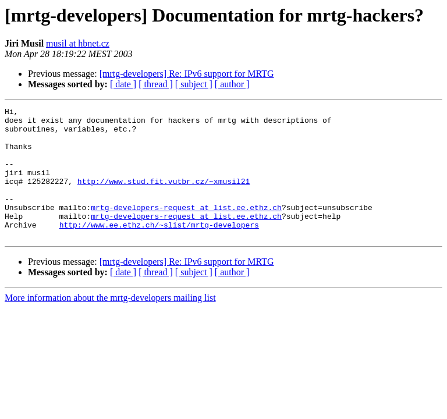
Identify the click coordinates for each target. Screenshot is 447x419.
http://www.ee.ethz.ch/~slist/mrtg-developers (159, 249)
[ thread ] (156, 84)
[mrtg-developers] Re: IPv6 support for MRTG (187, 74)
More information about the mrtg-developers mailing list (110, 324)
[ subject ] (193, 84)
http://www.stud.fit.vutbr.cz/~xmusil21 (163, 196)
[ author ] (232, 84)
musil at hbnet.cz (77, 43)
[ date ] (123, 84)
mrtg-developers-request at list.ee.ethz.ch (186, 228)
